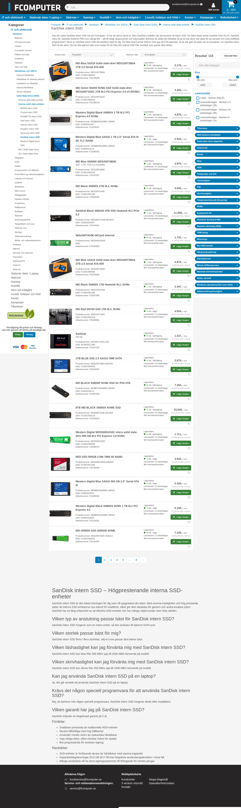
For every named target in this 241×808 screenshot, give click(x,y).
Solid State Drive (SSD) (28, 96)
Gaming (15, 281)
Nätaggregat (20, 195)
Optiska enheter (22, 199)
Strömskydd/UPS (23, 220)
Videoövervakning (23, 236)
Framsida (55, 24)
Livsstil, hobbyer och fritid (25, 294)
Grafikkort (19, 58)
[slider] (197, 77)
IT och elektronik (21, 29)
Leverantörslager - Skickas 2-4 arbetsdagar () (215, 104)
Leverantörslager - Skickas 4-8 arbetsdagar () (215, 111)
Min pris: (201, 80)
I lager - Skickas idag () (212, 98)
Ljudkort (18, 182)
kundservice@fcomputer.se (185, 4)
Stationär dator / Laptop (24, 273)
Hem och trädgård (21, 289)
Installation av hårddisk (27, 83)
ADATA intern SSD (28, 108)
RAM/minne (20, 207)
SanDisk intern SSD (30, 137)
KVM (17, 162)
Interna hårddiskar (25, 87)
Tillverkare (17, 306)
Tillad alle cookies (210, 763)
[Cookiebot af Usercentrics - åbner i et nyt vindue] (24, 800)
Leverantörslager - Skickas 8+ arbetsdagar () (215, 119)
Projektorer (20, 203)
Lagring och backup (24, 178)
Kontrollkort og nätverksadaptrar (29, 174)
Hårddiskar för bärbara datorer (30, 79)
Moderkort (19, 187)
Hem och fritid (21, 67)
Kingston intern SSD (29, 129)
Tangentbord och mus (25, 224)
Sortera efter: (60, 55)
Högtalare (19, 158)
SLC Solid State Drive (28, 154)
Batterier (19, 38)
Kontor (15, 298)
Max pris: (233, 80)
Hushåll (15, 285)
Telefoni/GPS (19, 261)
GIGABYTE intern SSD (30, 116)
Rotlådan (19, 211)
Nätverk (16, 249)
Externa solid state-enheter (30, 100)
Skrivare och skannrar (23, 253)
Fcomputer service (23, 50)
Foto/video (17, 257)
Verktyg (18, 232)
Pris (197, 72)
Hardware (17, 34)
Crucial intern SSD (28, 112)
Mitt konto (213, 9)
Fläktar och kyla (22, 54)
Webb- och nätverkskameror (28, 240)
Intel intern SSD (27, 120)
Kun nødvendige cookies (209, 776)
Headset (18, 63)
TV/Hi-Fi (16, 265)
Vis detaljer (195, 800)
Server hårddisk (24, 92)
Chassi (18, 46)
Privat (18, 335)
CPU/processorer (23, 42)
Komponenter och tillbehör (27, 170)
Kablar (18, 166)
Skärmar (19, 215)
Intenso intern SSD (29, 125)
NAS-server (20, 191)
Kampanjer (17, 302)
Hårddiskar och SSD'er (26, 71)
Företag (29, 335)
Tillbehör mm (21, 228)
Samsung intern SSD (30, 133)
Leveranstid (202, 93)
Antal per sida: (132, 55)
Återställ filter (231, 56)
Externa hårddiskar (25, 75)
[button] (14, 17)
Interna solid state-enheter (31, 104)
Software (17, 244)
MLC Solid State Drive (28, 149)
